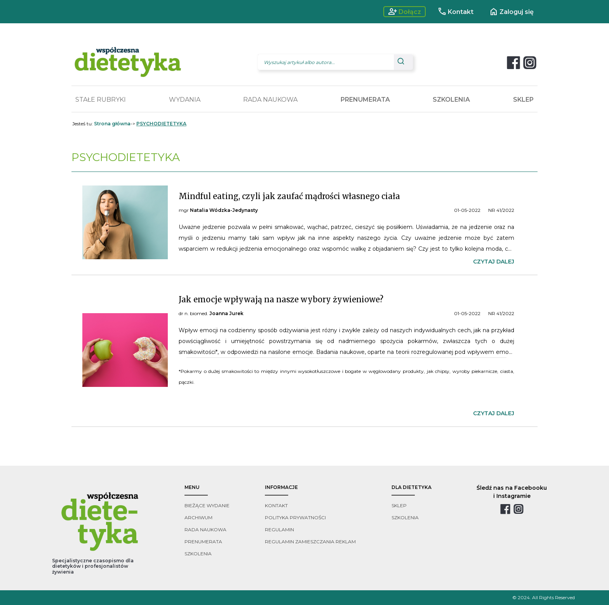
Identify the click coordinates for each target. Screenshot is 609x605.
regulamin (279, 529)
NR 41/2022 (501, 210)
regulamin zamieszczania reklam (310, 541)
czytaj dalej (493, 261)
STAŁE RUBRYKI (100, 99)
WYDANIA (184, 99)
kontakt (276, 505)
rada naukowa (205, 529)
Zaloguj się (511, 11)
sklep (399, 505)
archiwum (198, 517)
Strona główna (112, 124)
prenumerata (203, 541)
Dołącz (404, 11)
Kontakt (455, 11)
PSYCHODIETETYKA (161, 124)
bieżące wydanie (207, 505)
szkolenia (198, 553)
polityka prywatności (295, 517)
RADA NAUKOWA (270, 99)
